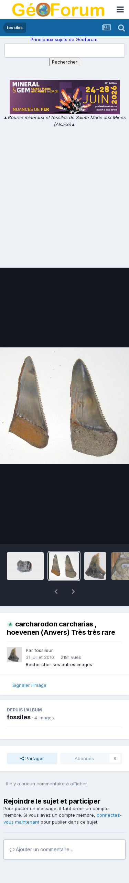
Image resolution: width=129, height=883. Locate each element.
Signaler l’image (29, 667)
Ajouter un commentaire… (41, 831)
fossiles (19, 699)
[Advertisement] (64, 196)
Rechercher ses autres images (59, 646)
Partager (32, 740)
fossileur (43, 632)
